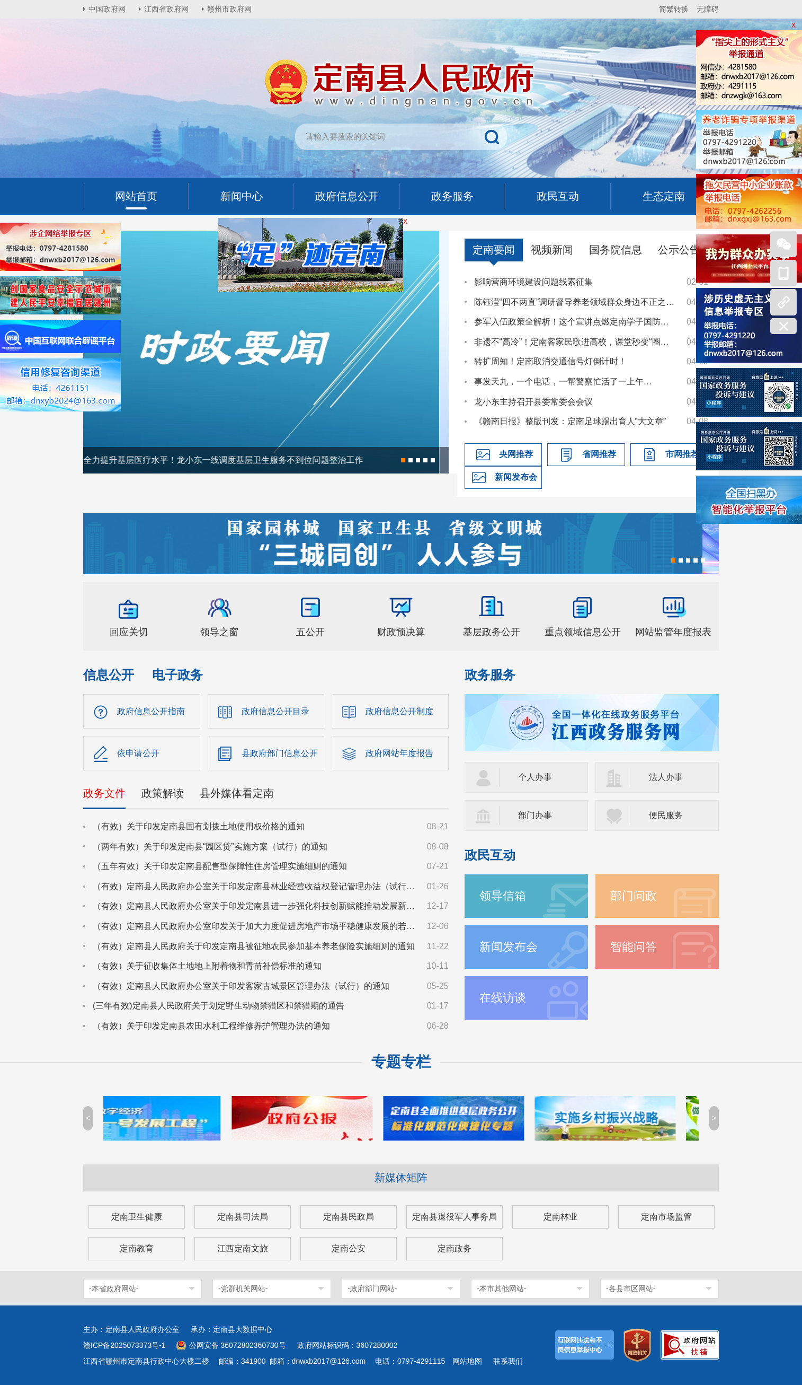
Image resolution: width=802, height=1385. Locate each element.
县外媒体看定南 (237, 793)
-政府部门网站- (372, 1288)
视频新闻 (552, 250)
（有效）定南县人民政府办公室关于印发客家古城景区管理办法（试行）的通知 (241, 985)
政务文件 (104, 793)
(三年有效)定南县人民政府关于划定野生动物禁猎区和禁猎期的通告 (218, 1005)
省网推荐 (599, 454)
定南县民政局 (348, 1216)
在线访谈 (502, 997)
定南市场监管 (666, 1216)
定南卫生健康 (136, 1216)
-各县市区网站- (630, 1288)
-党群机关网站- (243, 1288)
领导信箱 (502, 895)
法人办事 (666, 777)
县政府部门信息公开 (280, 753)
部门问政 (633, 895)
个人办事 (535, 777)
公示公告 (679, 250)
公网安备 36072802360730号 (237, 1345)
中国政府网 (107, 9)
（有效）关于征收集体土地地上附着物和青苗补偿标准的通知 (207, 965)
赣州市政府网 (229, 9)
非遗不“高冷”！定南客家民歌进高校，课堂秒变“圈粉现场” (575, 341)
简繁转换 (674, 9)
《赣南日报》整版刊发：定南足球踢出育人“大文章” (570, 421)
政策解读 (162, 793)
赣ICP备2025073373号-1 (124, 1345)
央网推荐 (516, 454)
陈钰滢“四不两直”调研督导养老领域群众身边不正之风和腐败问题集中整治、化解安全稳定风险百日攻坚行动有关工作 (575, 301)
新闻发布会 (516, 476)
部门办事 (535, 815)
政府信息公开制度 (399, 711)
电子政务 (177, 675)
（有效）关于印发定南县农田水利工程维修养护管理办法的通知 (211, 1025)
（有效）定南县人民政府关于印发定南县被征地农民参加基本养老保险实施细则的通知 (254, 946)
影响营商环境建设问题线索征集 (533, 281)
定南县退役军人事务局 (454, 1216)
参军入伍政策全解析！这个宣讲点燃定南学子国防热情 (575, 321)
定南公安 (349, 1248)
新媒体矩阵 (401, 1178)
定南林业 (560, 1216)
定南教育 (137, 1248)
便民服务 (666, 815)
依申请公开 (138, 753)
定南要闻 (494, 250)
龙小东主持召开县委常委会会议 (533, 401)
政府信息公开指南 (151, 711)
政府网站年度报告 (399, 753)
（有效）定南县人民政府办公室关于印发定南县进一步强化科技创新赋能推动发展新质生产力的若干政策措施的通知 (255, 905)
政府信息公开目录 (275, 711)
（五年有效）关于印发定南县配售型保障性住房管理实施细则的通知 (220, 866)
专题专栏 (401, 1062)
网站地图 (467, 1361)
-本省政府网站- (113, 1288)
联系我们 (508, 1361)
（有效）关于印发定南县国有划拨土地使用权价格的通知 (199, 826)
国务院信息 (615, 250)
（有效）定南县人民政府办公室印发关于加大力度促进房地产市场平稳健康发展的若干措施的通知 (255, 926)
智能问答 (633, 946)
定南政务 (454, 1248)
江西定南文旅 (242, 1248)
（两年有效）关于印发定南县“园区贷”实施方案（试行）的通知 (210, 846)
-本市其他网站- (501, 1288)
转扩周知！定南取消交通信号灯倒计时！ (550, 361)
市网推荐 (682, 454)
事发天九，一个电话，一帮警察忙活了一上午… (563, 381)
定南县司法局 (242, 1216)
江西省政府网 (166, 9)
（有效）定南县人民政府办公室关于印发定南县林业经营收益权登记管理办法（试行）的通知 (255, 886)
